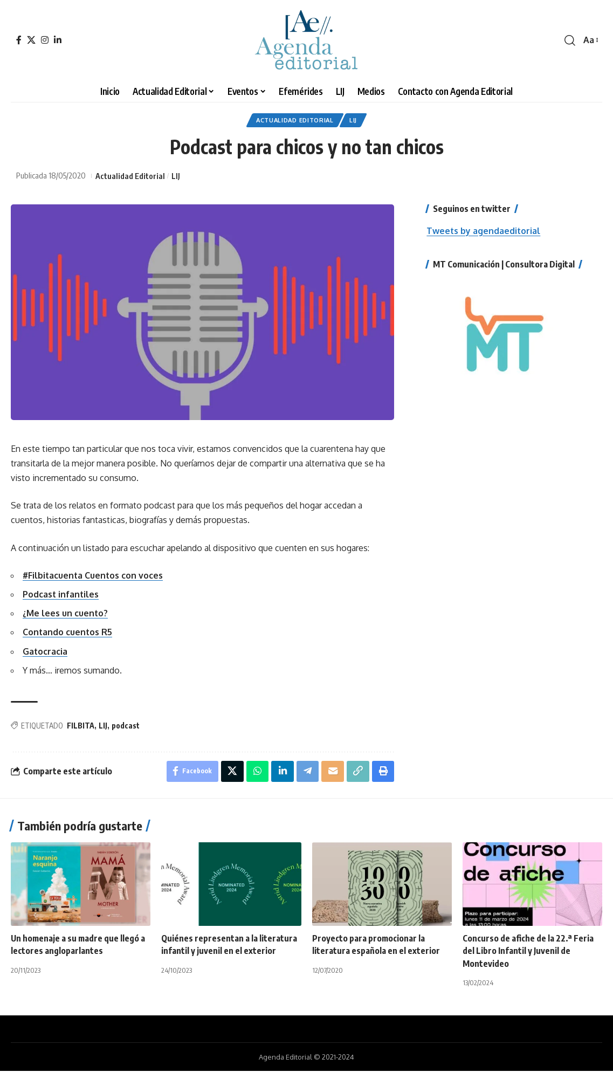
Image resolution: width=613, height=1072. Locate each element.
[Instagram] (44, 40)
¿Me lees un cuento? (65, 614)
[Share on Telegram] (306, 772)
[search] (569, 40)
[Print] (382, 772)
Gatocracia (45, 652)
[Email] (332, 772)
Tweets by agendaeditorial (483, 231)
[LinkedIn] (57, 40)
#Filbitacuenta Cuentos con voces (93, 576)
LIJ (356, 120)
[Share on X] (230, 772)
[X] (31, 40)
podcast (126, 726)
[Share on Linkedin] (281, 772)
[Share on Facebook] (190, 772)
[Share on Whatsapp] (256, 772)
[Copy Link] (357, 772)
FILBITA (80, 726)
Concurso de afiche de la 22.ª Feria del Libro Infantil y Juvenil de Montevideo (528, 952)
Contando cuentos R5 (68, 633)
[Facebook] (18, 40)
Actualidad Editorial (294, 120)
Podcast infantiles (61, 594)
